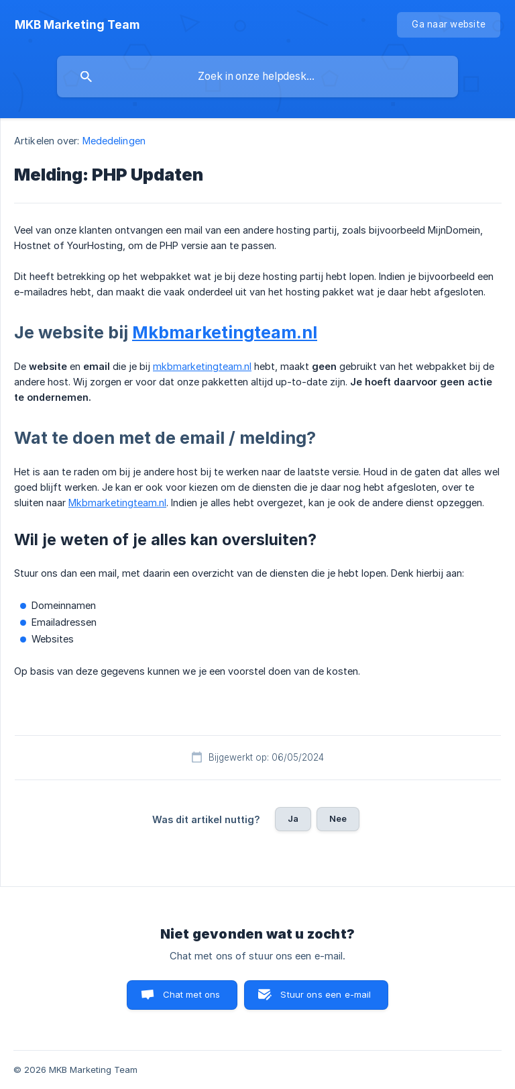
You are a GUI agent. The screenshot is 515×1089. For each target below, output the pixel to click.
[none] (77, 25)
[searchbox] (257, 76)
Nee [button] (338, 818)
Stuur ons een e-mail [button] (325, 994)
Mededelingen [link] (114, 140)
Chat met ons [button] (192, 994)
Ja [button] (293, 818)
